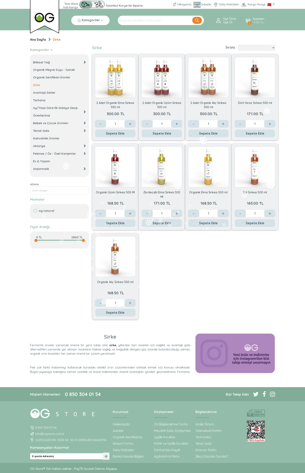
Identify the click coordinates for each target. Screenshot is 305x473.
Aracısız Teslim (205, 450)
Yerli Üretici (203, 437)
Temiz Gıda (203, 444)
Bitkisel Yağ (59, 62)
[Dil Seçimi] (271, 4)
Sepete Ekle (115, 133)
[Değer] (115, 124)
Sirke (57, 40)
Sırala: (230, 47)
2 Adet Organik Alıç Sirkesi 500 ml (208, 105)
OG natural (46, 211)
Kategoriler (90, 20)
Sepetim (258, 20)
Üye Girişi (229, 18)
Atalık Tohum (204, 424)
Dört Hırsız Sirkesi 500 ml (255, 103)
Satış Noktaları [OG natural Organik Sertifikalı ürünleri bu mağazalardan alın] (227, 4)
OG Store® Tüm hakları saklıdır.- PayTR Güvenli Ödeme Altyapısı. (74, 469)
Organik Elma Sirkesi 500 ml (208, 192)
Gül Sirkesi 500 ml (255, 192)
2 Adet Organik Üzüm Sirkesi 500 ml (161, 105)
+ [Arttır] (130, 124)
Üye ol (227, 22)
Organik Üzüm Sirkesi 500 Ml (115, 192)
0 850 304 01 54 (83, 394)
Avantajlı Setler (44, 92)
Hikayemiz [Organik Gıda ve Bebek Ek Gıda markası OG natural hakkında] (182, 4)
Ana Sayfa (38, 40)
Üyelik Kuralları (164, 437)
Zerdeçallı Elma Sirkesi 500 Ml (161, 194)
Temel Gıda (59, 131)
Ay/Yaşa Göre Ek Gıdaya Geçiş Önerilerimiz (59, 111)
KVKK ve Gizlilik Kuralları (171, 444)
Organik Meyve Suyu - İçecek (54, 70)
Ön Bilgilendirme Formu (171, 424)
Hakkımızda (121, 424)
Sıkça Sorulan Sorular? (211, 456)
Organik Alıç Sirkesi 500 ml (115, 282)
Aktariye (59, 146)
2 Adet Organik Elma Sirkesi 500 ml (115, 105)
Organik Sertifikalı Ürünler (51, 77)
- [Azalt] (100, 124)
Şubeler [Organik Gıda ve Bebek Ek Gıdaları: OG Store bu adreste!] (202, 4)
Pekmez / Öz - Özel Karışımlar (59, 153)
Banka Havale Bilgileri (128, 456)
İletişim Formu (123, 444)
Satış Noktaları (123, 450)
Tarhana (39, 100)
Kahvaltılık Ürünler (46, 138)
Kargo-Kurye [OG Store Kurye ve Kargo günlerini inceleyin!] (253, 4)
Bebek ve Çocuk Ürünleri (59, 123)
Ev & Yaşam (41, 161)
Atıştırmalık (59, 169)
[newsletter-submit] (106, 456)
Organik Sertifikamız (127, 437)
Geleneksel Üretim (208, 431)
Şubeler (118, 431)
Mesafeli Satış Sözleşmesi (172, 431)
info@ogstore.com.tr (49, 434)
